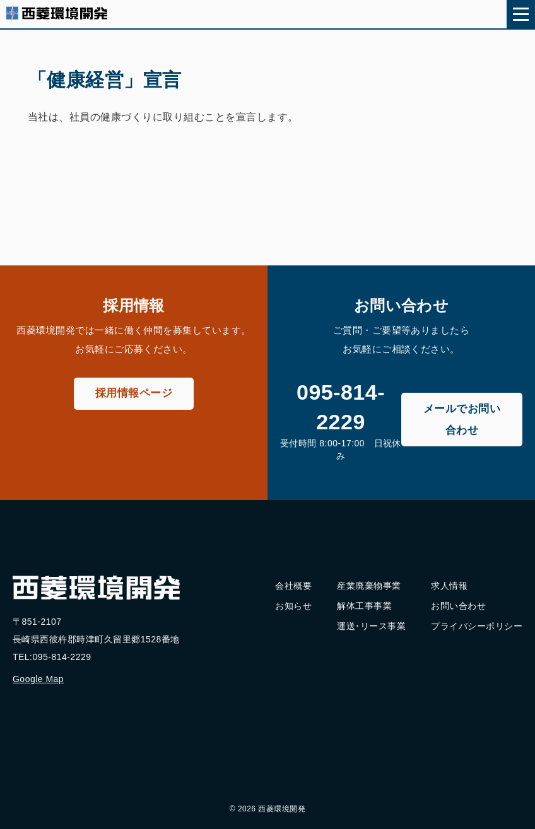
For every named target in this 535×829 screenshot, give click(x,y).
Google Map (38, 679)
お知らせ (293, 606)
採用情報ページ (133, 393)
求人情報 (449, 586)
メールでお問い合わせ (461, 419)
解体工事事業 (364, 606)
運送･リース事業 (371, 626)
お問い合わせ (458, 606)
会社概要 (293, 586)
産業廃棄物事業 (369, 586)
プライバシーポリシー (476, 626)
